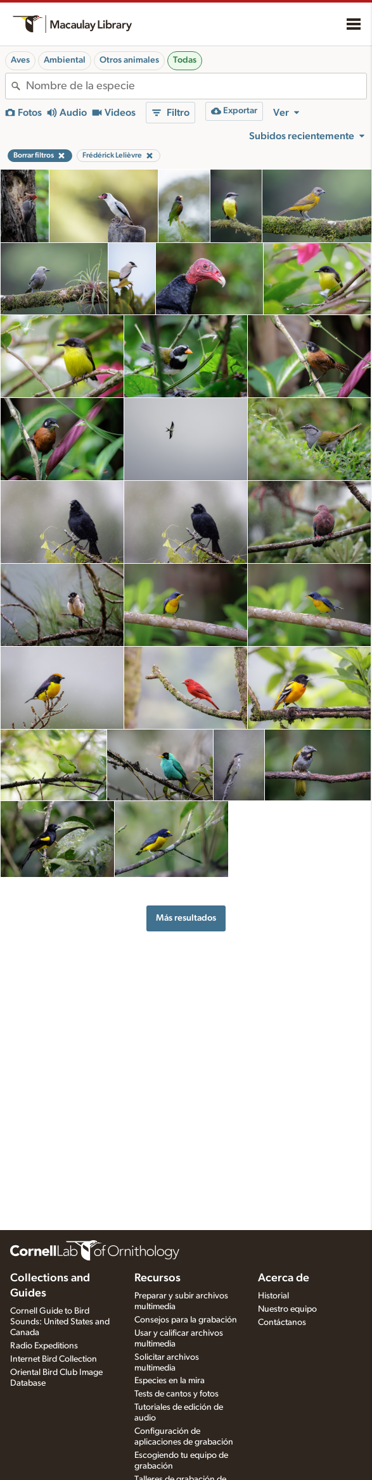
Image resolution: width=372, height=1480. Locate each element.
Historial (273, 1295)
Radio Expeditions (44, 1345)
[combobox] (196, 86)
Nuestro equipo (287, 1309)
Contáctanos (282, 1322)
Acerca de (283, 1278)
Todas (184, 60)
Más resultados (186, 918)
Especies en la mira (169, 1380)
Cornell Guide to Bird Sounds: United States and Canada (60, 1322)
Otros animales (129, 60)
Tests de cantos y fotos (176, 1394)
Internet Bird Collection (53, 1359)
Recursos (157, 1278)
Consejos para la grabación (185, 1319)
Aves (20, 60)
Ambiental (65, 60)
